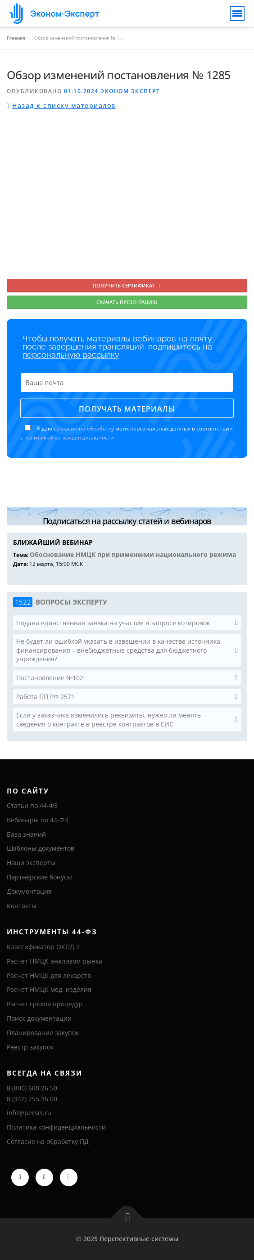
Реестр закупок (30, 1047)
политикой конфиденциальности (69, 437)
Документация (29, 891)
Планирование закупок (43, 1032)
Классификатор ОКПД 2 (43, 946)
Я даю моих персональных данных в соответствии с (126, 433)
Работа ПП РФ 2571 (45, 696)
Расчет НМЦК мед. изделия (49, 989)
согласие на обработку (84, 428)
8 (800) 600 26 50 (32, 1088)
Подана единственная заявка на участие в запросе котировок (113, 623)
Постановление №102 (49, 677)
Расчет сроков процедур (45, 1004)
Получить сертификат (127, 285)
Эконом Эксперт (130, 91)
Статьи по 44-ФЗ (32, 805)
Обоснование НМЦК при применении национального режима (133, 554)
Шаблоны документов (40, 848)
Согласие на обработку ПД (48, 1141)
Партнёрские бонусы (39, 877)
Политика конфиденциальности (56, 1127)
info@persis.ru (29, 1112)
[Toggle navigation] (237, 13)
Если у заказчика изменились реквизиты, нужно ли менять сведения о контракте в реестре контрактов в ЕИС (108, 719)
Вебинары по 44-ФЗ (37, 820)
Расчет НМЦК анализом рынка (54, 961)
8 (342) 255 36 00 (32, 1098)
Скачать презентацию (127, 302)
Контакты (21, 905)
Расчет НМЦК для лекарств (49, 975)
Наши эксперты (31, 862)
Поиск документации (39, 1018)
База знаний (26, 834)
